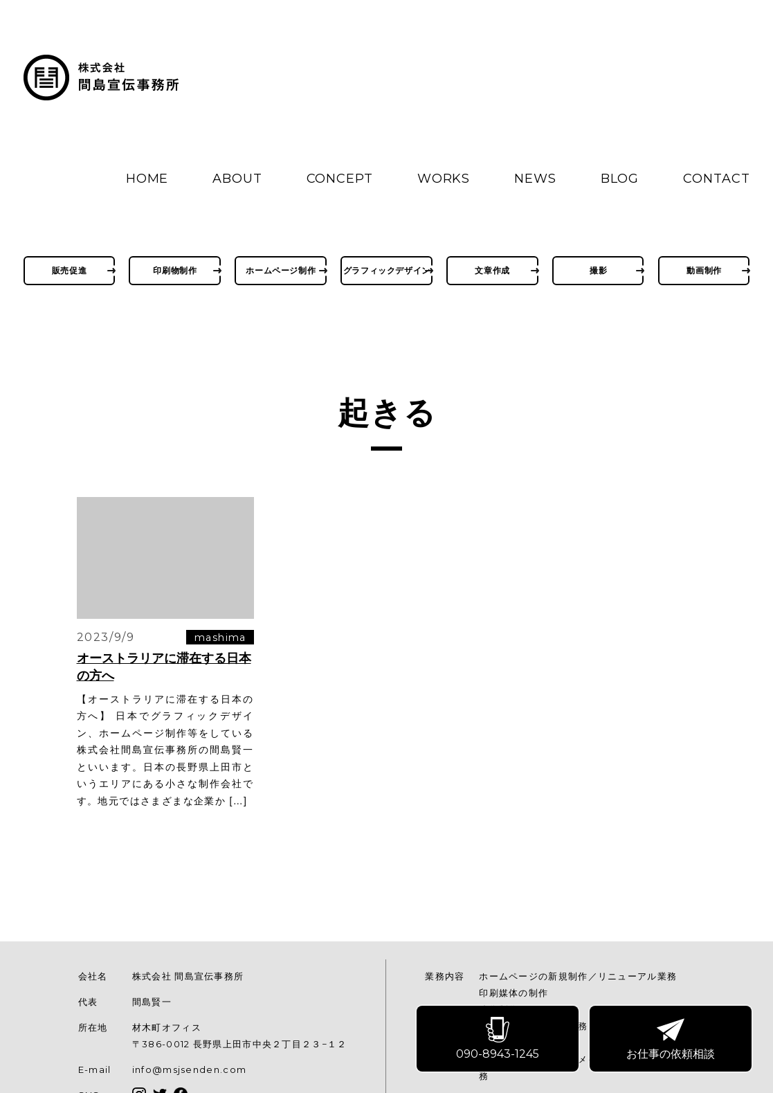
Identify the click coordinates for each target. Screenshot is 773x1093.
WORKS (444, 178)
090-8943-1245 (498, 1040)
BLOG (620, 178)
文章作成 (492, 270)
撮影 (598, 270)
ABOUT (237, 178)
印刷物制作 (175, 270)
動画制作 (703, 270)
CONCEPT (340, 178)
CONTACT (716, 178)
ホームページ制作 (281, 270)
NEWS (535, 178)
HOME (147, 178)
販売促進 (69, 270)
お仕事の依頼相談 (672, 1040)
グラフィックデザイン (386, 270)
